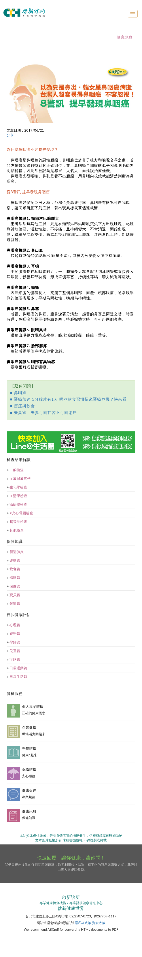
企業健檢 (29, 727)
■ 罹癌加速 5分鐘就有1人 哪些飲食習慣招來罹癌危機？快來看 (68, 399)
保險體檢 (29, 769)
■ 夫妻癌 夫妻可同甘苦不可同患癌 (43, 412)
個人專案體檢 (32, 706)
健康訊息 (29, 811)
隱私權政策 (83, 923)
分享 (10, 135)
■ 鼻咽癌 (18, 392)
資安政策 (98, 923)
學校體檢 (29, 748)
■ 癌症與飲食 (22, 405)
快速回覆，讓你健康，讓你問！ (71, 858)
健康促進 (29, 790)
